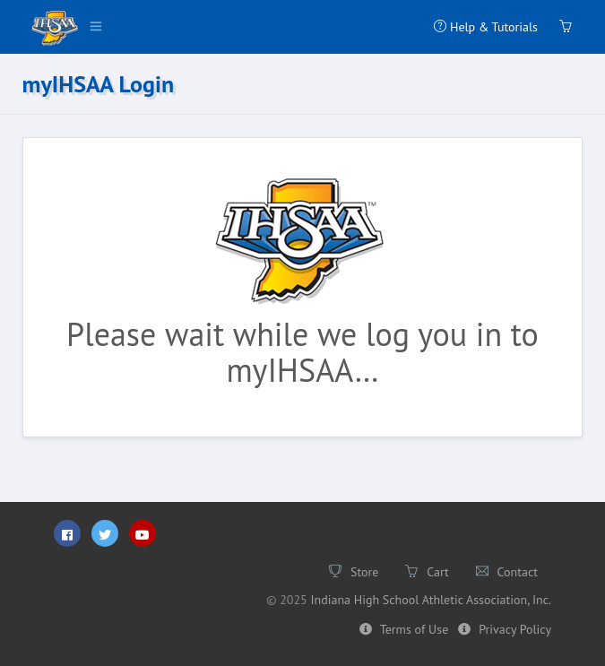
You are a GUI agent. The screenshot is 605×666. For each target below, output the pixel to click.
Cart (426, 572)
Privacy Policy (504, 629)
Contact (507, 572)
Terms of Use (403, 629)
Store (353, 572)
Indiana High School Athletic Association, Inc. (430, 600)
